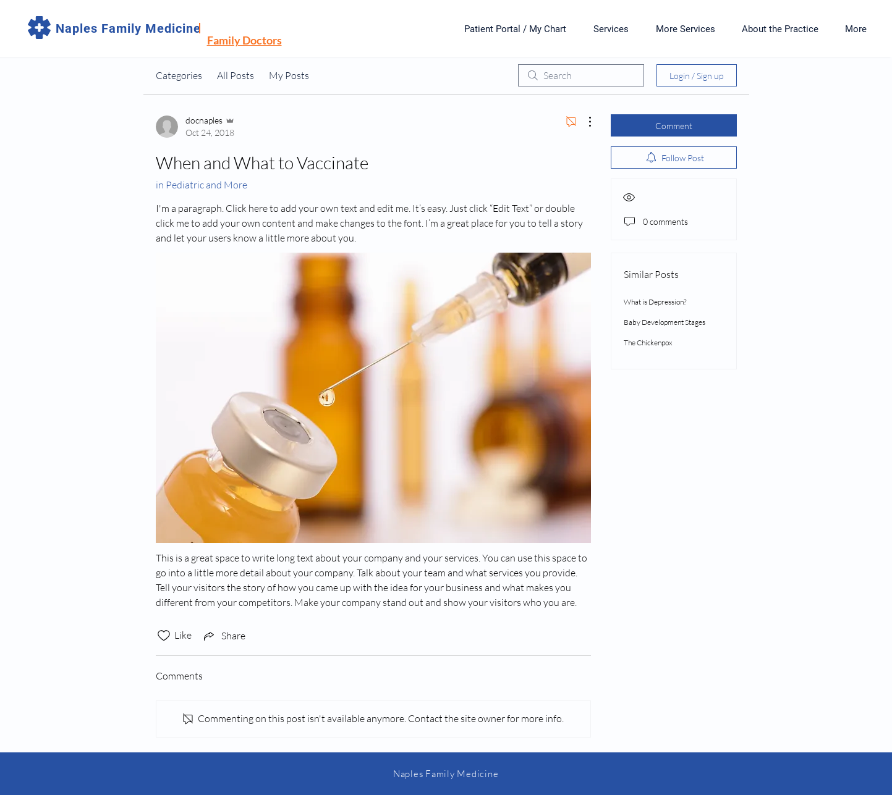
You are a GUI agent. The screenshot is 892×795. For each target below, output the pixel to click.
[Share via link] (223, 635)
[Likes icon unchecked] (164, 635)
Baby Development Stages (664, 322)
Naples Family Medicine (128, 28)
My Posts (289, 75)
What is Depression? (655, 301)
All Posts (235, 75)
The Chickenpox (648, 342)
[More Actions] (583, 121)
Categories (179, 75)
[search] (581, 75)
